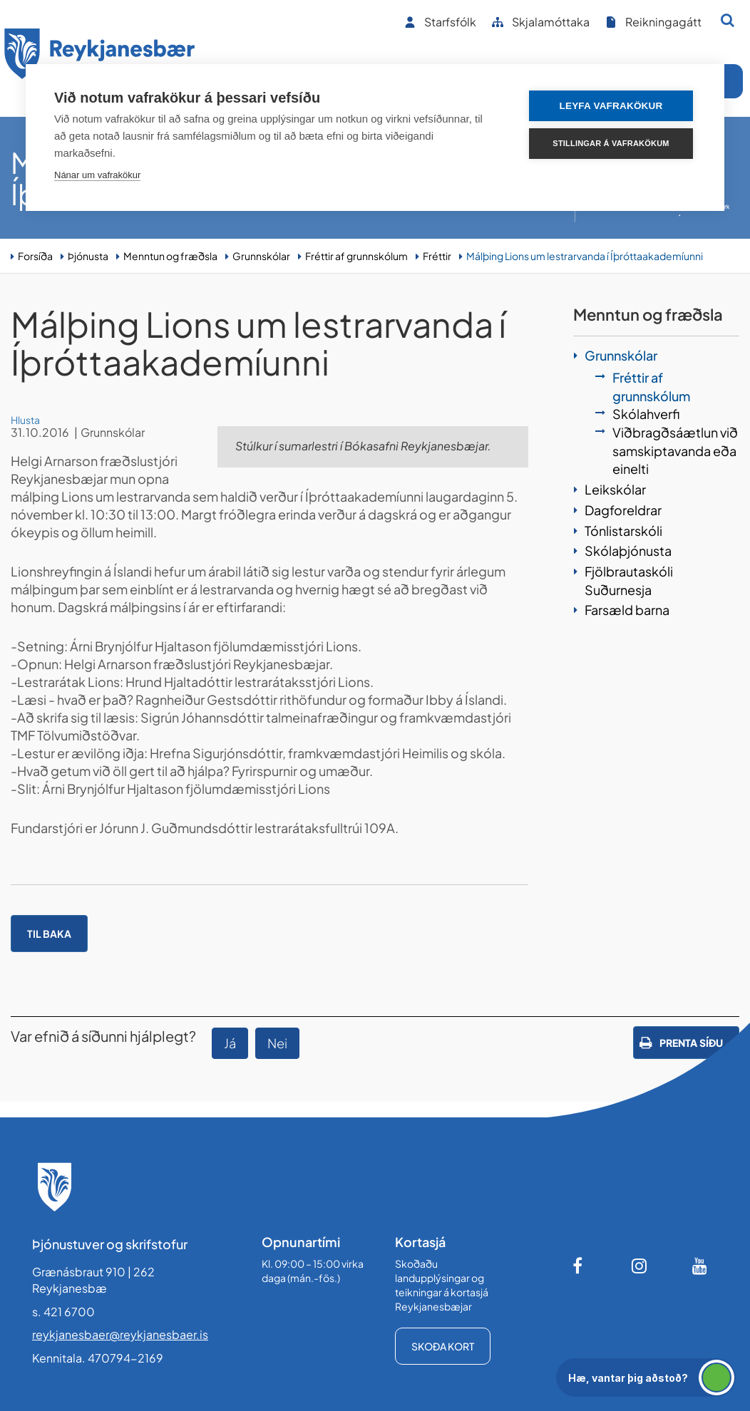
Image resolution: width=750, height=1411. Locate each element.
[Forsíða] (100, 56)
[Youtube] (700, 1265)
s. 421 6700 (63, 1311)
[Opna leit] (727, 20)
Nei (277, 1043)
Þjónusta (88, 255)
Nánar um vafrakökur (97, 175)
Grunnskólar (261, 255)
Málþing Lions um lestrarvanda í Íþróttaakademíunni (584, 255)
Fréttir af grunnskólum (356, 255)
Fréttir (437, 255)
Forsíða (35, 255)
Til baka (49, 933)
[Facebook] (579, 1265)
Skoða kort (442, 1346)
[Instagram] (639, 1265)
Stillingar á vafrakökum (611, 143)
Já (230, 1043)
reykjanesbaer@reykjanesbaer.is (120, 1334)
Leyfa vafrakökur (611, 105)
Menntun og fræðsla (170, 255)
